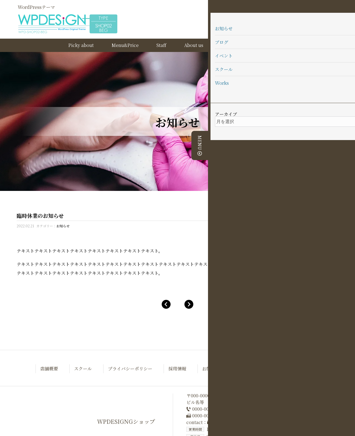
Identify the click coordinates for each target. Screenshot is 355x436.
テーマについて (269, 45)
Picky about (81, 45)
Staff (161, 45)
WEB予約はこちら (310, 5)
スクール (83, 368)
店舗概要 (49, 368)
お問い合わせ (215, 368)
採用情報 (177, 368)
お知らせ (63, 225)
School (228, 45)
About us (193, 45)
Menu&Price (125, 45)
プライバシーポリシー (130, 368)
